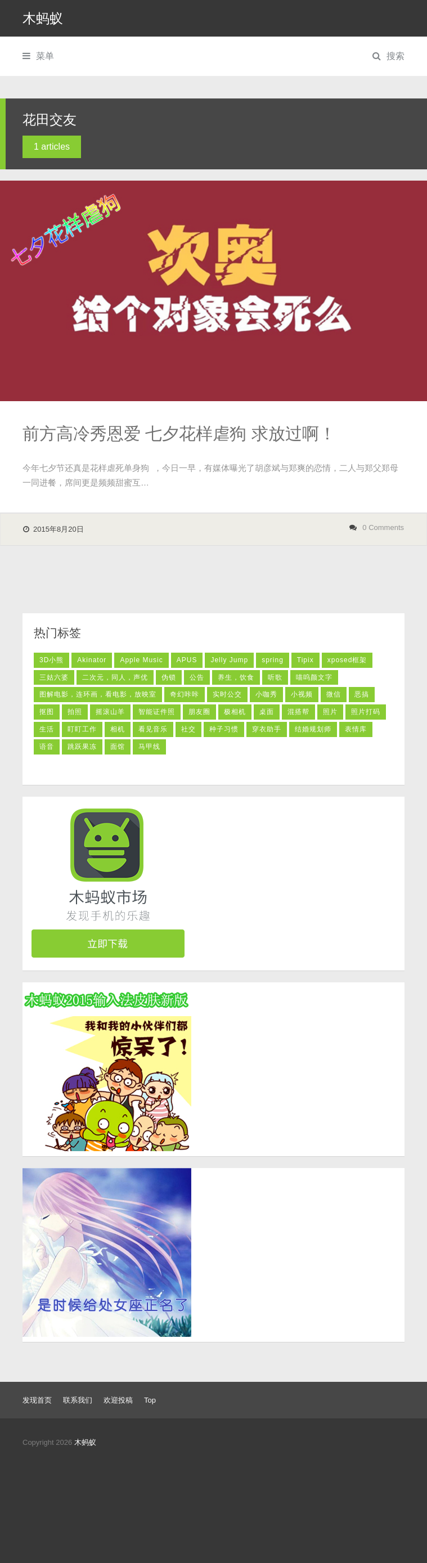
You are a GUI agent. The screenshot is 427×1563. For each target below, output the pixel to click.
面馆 (117, 747)
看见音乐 (153, 729)
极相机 (235, 712)
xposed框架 (347, 660)
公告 (197, 677)
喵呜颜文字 (314, 677)
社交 (188, 729)
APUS (187, 660)
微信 (333, 694)
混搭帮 (298, 712)
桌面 (266, 712)
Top (150, 1400)
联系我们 (77, 1400)
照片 (330, 712)
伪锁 (168, 677)
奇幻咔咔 (184, 694)
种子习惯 (224, 729)
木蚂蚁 (43, 18)
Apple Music (141, 660)
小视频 (302, 694)
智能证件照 (156, 712)
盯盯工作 (82, 729)
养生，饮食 (236, 677)
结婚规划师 (313, 729)
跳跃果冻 (82, 747)
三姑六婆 (54, 677)
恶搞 (361, 694)
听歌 (275, 677)
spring (273, 660)
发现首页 (37, 1400)
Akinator (91, 660)
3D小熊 (51, 660)
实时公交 (227, 694)
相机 (117, 729)
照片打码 (365, 712)
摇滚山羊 (110, 712)
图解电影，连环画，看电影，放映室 (97, 694)
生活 (46, 729)
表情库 (356, 729)
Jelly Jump (229, 660)
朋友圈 (199, 712)
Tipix (305, 660)
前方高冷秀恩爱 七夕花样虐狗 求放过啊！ (179, 433)
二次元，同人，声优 (115, 677)
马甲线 (149, 747)
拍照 (75, 712)
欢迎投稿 (118, 1400)
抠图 (46, 712)
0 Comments (383, 527)
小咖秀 (266, 694)
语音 (46, 747)
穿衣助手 (266, 729)
